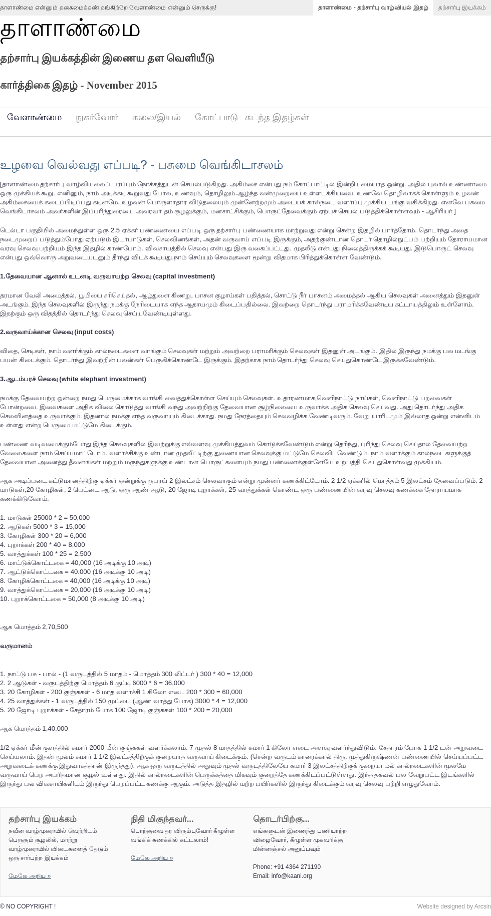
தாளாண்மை (70, 28)
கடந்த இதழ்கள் (277, 117)
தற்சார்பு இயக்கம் (462, 7)
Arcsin (482, 906)
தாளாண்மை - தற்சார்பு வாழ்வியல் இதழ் (373, 7)
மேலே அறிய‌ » (30, 875)
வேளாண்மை (34, 117)
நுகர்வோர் (97, 117)
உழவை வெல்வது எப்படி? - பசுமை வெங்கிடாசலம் (141, 164)
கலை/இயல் (156, 117)
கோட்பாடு (216, 117)
